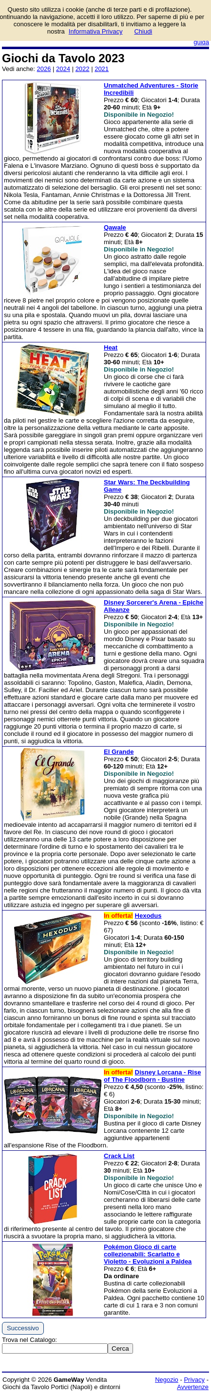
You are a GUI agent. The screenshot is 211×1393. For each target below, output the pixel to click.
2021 (102, 68)
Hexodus (148, 915)
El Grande (119, 751)
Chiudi (143, 31)
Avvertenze (193, 1387)
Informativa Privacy (96, 31)
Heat (110, 347)
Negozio (166, 1379)
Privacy (194, 1379)
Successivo (23, 1328)
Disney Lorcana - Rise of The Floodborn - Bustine (152, 1076)
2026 (44, 68)
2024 (63, 68)
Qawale (115, 227)
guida (201, 42)
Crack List (119, 1156)
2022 (83, 68)
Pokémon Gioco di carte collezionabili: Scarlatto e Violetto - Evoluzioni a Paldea (148, 1254)
